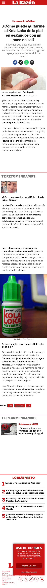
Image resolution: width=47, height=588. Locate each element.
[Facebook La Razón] (15, 62)
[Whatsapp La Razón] (26, 62)
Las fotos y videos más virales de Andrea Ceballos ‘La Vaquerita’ (25, 499)
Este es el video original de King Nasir (22, 483)
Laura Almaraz (13, 95)
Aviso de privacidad (29, 572)
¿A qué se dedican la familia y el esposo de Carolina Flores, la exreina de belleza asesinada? (24, 517)
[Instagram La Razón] (31, 579)
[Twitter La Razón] (20, 62)
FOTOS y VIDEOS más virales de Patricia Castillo (25, 507)
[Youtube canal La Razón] (42, 579)
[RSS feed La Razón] (36, 579)
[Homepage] (23, 2)
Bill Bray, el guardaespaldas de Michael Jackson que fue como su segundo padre (25, 491)
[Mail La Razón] (32, 62)
